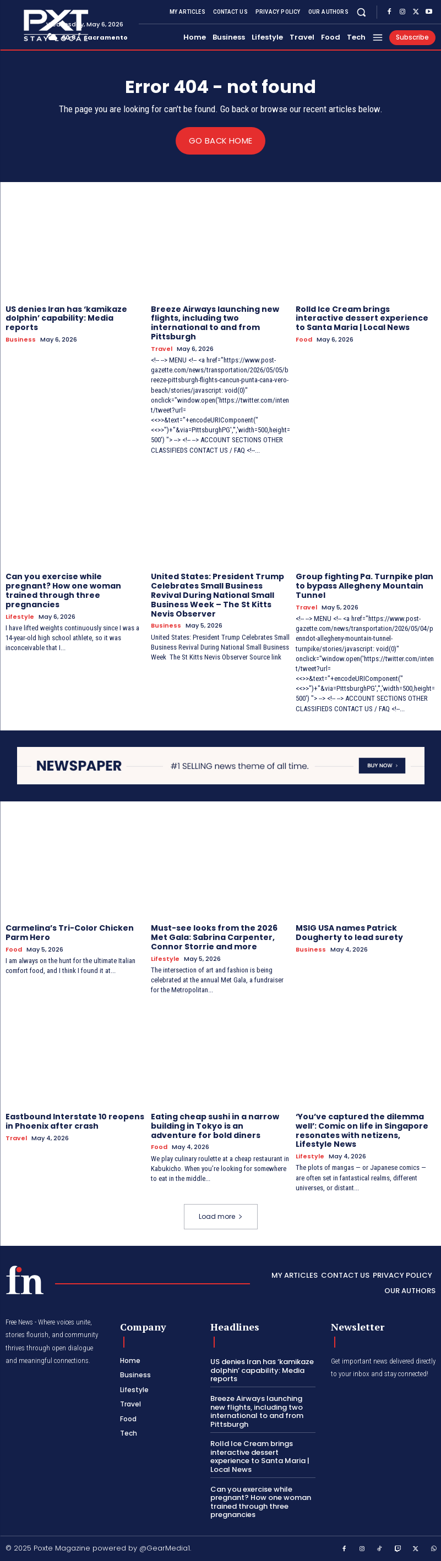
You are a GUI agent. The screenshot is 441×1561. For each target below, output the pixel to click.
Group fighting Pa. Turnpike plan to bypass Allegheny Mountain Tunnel (364, 586)
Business (21, 339)
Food (304, 339)
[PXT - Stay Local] (25, 1280)
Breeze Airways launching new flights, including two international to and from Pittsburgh (215, 322)
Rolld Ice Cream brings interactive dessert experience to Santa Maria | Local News (362, 318)
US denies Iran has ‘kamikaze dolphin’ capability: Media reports (66, 318)
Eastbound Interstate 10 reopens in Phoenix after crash (75, 1121)
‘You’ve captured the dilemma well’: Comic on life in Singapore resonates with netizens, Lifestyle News (362, 1130)
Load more (221, 1216)
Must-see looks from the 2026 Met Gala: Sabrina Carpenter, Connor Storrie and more (214, 937)
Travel (161, 348)
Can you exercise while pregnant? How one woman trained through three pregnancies (63, 590)
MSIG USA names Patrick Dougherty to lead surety (349, 932)
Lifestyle (20, 616)
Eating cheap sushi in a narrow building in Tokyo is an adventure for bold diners (215, 1126)
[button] (361, 12)
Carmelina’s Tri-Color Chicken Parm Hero (70, 932)
